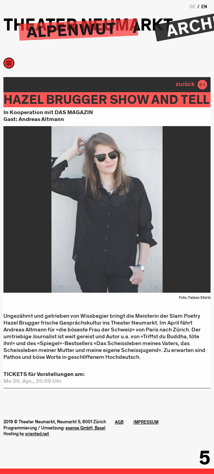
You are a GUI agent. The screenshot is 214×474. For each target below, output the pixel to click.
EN (204, 7)
